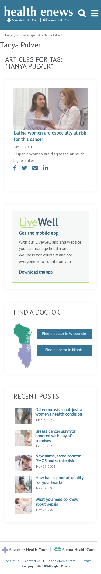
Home (9, 35)
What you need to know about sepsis (56, 501)
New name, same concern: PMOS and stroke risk (58, 458)
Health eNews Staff (60, 561)
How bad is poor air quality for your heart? (59, 480)
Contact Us (33, 561)
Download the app (36, 272)
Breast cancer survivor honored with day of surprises (55, 436)
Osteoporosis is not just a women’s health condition (58, 412)
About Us (12, 561)
